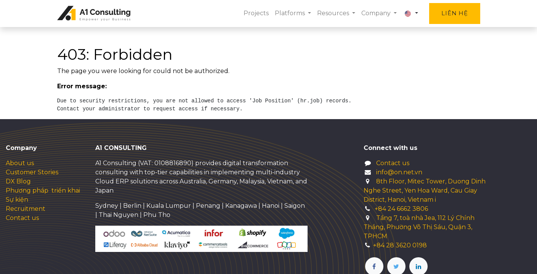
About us (20, 163)
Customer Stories (32, 172)
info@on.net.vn (399, 172)
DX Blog (18, 181)
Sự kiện (17, 199)
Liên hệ (454, 13)
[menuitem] (256, 13)
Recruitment (25, 208)
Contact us (22, 217)
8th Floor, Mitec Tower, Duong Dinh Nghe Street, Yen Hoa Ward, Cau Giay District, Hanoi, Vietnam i (425, 190)
